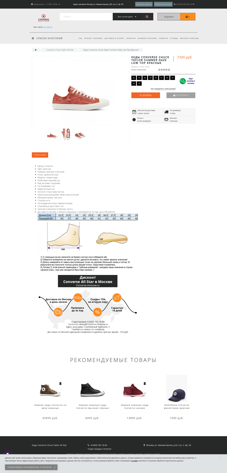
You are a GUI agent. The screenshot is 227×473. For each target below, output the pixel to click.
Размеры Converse (146, 38)
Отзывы (174, 38)
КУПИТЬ (147, 95)
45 (139, 83)
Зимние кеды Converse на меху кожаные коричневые (50, 408)
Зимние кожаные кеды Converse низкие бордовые (135, 408)
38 (145, 78)
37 (139, 78)
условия (134, 461)
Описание (40, 155)
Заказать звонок (143, 4)
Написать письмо (163, 4)
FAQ (77, 38)
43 (173, 78)
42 (167, 78)
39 (150, 78)
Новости (162, 38)
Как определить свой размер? (163, 89)
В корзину (181, 95)
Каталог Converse (91, 38)
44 (134, 83)
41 (161, 78)
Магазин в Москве (189, 38)
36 (134, 78)
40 (156, 78)
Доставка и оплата (112, 38)
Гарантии (129, 38)
